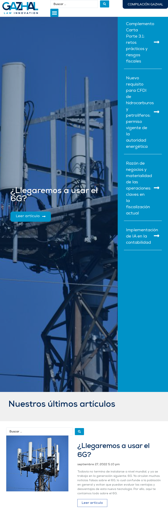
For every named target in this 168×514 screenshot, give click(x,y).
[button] (54, 13)
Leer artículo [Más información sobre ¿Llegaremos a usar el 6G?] (92, 503)
